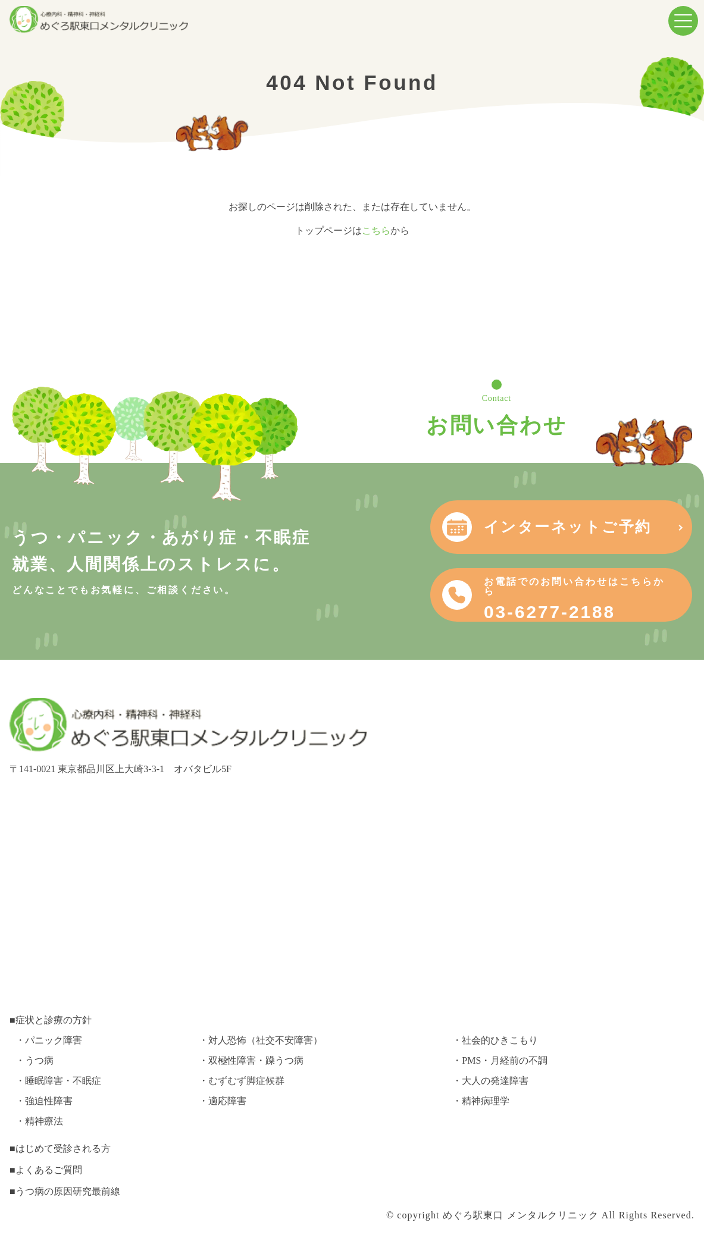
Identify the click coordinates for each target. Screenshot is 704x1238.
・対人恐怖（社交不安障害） (261, 1040)
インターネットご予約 (568, 527)
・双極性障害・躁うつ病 (251, 1060)
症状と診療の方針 (53, 1020)
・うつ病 (34, 1060)
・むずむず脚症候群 (241, 1081)
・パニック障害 (48, 1040)
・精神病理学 (480, 1101)
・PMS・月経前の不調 (499, 1060)
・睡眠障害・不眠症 (58, 1081)
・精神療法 (39, 1121)
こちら (376, 230)
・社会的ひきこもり (495, 1040)
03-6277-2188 (579, 599)
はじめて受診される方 (63, 1148)
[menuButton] (683, 21)
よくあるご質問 (48, 1170)
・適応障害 (222, 1101)
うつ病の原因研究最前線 (67, 1191)
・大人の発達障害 (490, 1081)
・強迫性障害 (44, 1101)
